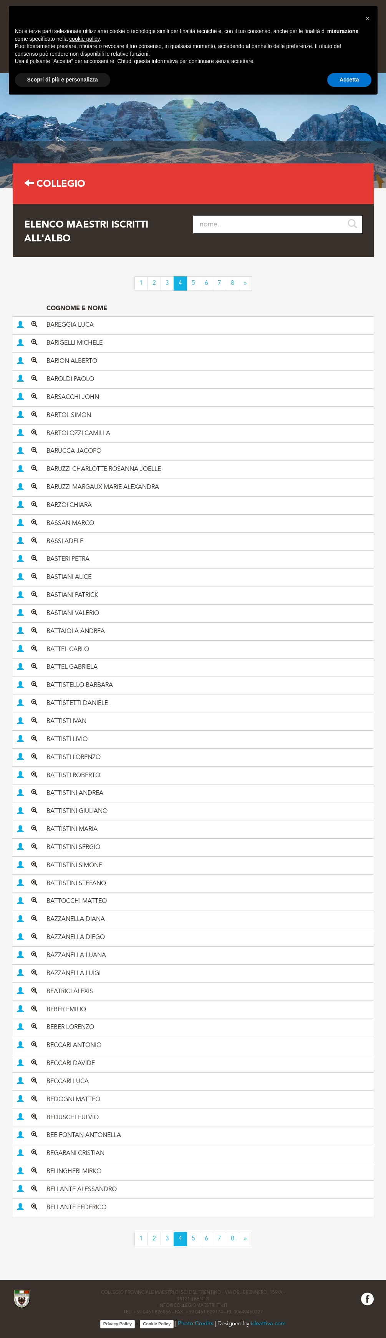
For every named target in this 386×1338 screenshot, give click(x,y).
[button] (367, 18)
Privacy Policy (117, 1323)
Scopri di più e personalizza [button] (62, 79)
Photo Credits (195, 1324)
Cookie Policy (157, 1323)
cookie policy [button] (84, 39)
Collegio (54, 184)
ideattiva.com (268, 1324)
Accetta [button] (349, 79)
